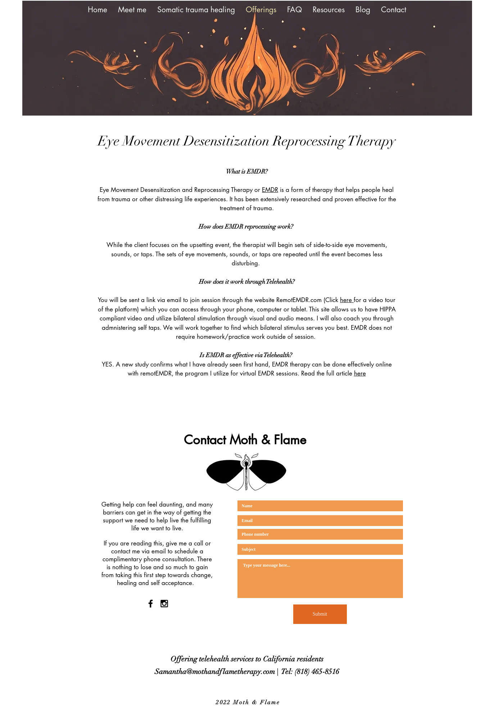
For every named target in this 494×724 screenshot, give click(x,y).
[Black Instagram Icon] (164, 603)
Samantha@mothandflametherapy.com (215, 671)
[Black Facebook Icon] (150, 603)
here (347, 300)
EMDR (270, 190)
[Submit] (320, 614)
